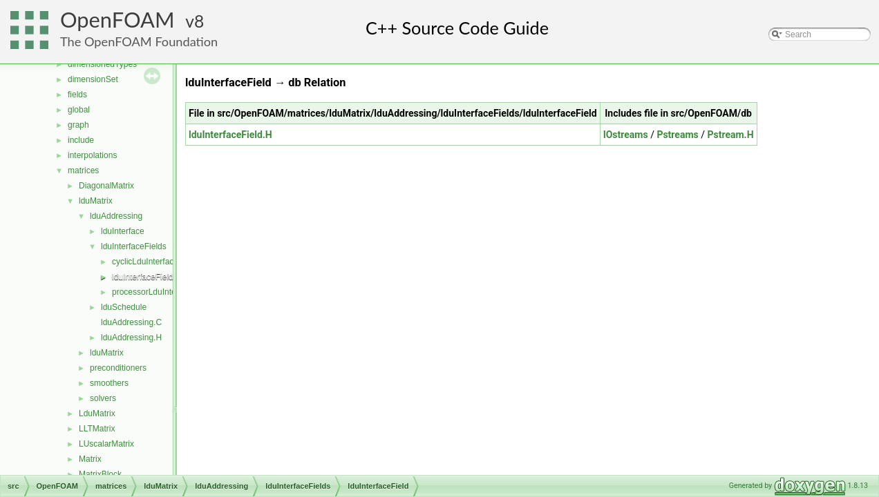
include (81, 140)
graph (78, 125)
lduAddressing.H (131, 337)
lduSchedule (123, 307)
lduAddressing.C (131, 322)
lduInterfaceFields (134, 246)
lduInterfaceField (142, 277)
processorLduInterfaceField (162, 292)
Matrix (90, 459)
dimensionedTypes (102, 64)
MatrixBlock (100, 474)
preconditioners (118, 368)
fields (77, 94)
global (79, 110)
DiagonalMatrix (106, 186)
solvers (103, 398)
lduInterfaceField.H (230, 134)
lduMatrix (96, 201)
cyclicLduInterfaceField (154, 261)
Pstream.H (730, 134)
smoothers (109, 383)
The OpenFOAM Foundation (139, 41)
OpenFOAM (117, 19)
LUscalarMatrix (106, 444)
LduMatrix (97, 413)
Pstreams (677, 134)
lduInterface (122, 231)
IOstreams (625, 134)
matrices (83, 170)
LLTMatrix (97, 428)
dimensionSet (93, 79)
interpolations (92, 155)
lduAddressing (116, 216)
